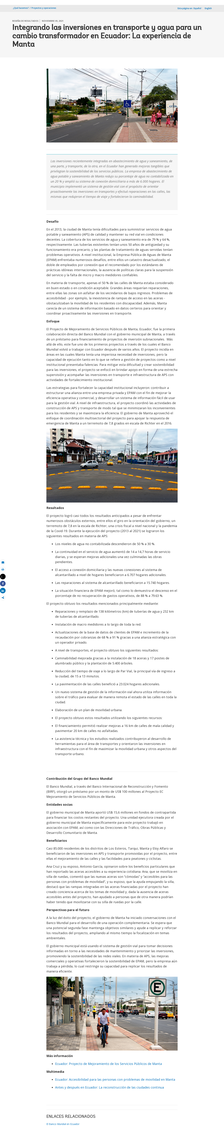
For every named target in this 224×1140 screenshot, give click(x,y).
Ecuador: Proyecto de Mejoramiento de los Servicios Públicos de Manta (108, 1064)
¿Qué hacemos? (21, 7)
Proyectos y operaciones (43, 7)
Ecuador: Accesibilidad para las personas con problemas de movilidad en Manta (115, 1079)
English (208, 8)
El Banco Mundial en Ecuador (62, 1124)
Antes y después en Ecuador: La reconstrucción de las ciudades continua (109, 1087)
